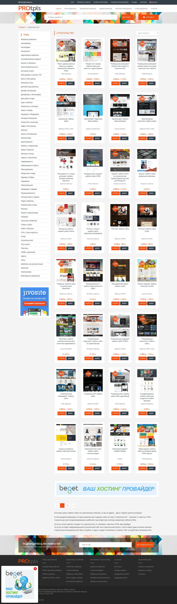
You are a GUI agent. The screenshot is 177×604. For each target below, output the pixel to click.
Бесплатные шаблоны (74, 581)
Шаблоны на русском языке (32, 264)
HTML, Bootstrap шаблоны (52, 570)
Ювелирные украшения (30, 276)
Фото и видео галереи (74, 578)
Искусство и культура (29, 122)
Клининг (24, 130)
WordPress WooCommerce (100, 578)
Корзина (148, 17)
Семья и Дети (26, 225)
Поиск (127, 17)
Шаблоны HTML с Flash (51, 578)
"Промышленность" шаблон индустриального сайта (93, 286)
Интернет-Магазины (29, 118)
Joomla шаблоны (105, 8)
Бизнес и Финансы (28, 63)
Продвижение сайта (121, 574)
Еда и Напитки (27, 102)
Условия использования (119, 2)
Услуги (58, 8)
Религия (24, 209)
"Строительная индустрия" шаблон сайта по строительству (93, 341)
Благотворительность (29, 67)
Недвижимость (27, 162)
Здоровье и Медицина (30, 114)
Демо (70, 83)
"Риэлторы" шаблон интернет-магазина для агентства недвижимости (66, 341)
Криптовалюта (26, 142)
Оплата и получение (101, 2)
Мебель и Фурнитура (29, 146)
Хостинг (154, 8)
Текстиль (24, 248)
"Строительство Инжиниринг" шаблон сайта (66, 396)
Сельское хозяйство (29, 221)
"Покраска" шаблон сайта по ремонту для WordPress (66, 286)
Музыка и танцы (27, 154)
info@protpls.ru (25, 2)
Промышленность (28, 193)
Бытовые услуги (27, 71)
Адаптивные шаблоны (30, 55)
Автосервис (25, 47)
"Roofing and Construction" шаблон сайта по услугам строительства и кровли (147, 66)
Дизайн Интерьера (28, 91)
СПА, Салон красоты (29, 232)
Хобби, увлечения (28, 252)
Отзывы (134, 2)
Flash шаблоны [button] (141, 8)
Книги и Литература (29, 134)
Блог (72, 2)
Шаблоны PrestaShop (98, 574)
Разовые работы (120, 570)
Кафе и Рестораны (28, 126)
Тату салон (25, 244)
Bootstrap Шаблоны (29, 39)
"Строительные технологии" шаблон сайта (147, 341)
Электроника (26, 272)
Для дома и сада (27, 98)
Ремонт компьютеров (29, 213)
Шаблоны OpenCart (97, 567)
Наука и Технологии (29, 158)
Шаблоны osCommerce (98, 581)
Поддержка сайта (120, 578)
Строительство (27, 240)
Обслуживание (27, 169)
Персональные (27, 185)
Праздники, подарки (29, 189)
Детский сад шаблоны (30, 87)
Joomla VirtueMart (96, 570)
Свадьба (24, 217)
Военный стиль (27, 83)
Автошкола (25, 51)
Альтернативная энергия (31, 59)
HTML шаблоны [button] (70, 8)
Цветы (23, 256)
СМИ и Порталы (27, 229)
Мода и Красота (27, 150)
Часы (23, 260)
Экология (24, 268)
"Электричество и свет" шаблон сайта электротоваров (93, 451)
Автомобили (26, 43)
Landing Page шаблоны (51, 567)
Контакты (143, 2)
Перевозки (25, 181)
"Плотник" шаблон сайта (120, 229)
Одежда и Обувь (27, 177)
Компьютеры (26, 138)
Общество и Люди (28, 173)
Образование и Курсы (29, 165)
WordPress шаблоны (88, 8)
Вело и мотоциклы (28, 79)
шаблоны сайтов (55, 589)
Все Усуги (118, 567)
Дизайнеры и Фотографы (31, 95)
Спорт (23, 236)
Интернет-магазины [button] (123, 8)
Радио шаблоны (27, 201)
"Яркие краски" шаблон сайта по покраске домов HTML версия (147, 451)
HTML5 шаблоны (48, 574)
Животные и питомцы (29, 106)
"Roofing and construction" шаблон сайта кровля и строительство (120, 66)
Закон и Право (27, 110)
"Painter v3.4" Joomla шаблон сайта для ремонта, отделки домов (93, 66)
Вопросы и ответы (84, 2)
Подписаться (145, 545)
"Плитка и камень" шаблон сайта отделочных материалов (93, 231)
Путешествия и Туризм (30, 197)
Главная (21, 27)
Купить (62, 83)
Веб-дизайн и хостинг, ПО (31, 75)
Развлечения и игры (29, 205)
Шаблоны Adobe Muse (74, 574)
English (154, 2)
